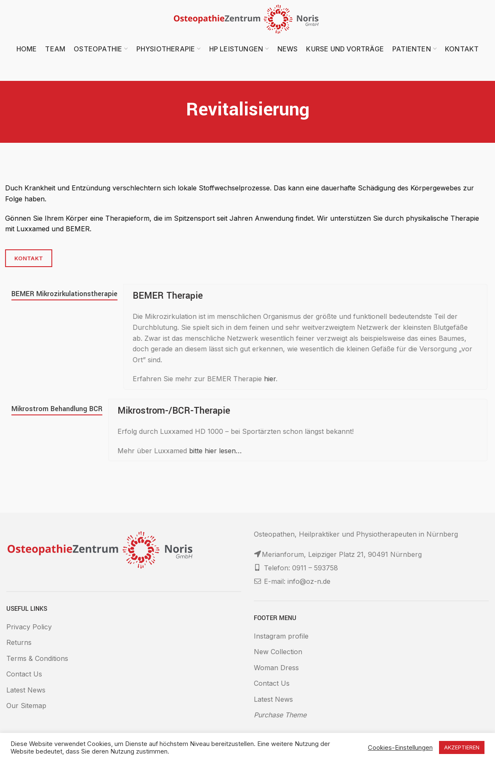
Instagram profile (281, 636)
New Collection (278, 651)
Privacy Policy (29, 627)
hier (225, 378)
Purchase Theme (280, 715)
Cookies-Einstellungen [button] (400, 747)
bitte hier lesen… (170, 451)
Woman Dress (276, 667)
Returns (19, 642)
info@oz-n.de (308, 581)
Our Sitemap (26, 705)
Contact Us (24, 674)
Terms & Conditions (37, 658)
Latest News (25, 690)
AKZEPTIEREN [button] (461, 747)
